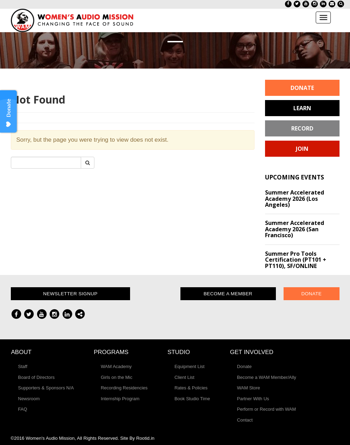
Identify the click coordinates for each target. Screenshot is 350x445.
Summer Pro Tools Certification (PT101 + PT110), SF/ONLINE (295, 260)
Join (302, 149)
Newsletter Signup (70, 293)
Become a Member (227, 293)
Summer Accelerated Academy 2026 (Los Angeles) (294, 199)
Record (302, 128)
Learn (302, 108)
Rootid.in (145, 438)
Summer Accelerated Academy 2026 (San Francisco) (294, 229)
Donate (302, 88)
